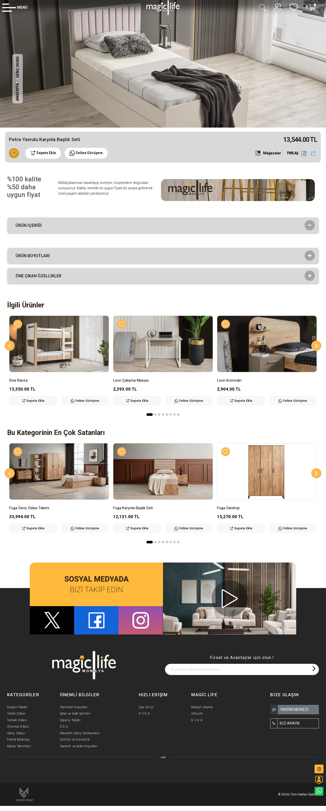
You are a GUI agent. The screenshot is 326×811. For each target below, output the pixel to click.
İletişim (197, 713)
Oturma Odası (18, 726)
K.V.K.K (144, 713)
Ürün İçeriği (30, 225)
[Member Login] (15, 7)
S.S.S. (64, 726)
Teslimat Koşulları (74, 707)
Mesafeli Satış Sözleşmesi (80, 733)
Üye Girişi (146, 707)
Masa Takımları (19, 746)
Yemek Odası (17, 720)
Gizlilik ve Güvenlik (75, 739)
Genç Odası (18, 67)
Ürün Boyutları (34, 256)
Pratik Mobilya (18, 739)
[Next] (316, 346)
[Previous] (10, 346)
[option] (163, 64)
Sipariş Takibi (70, 720)
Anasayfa (18, 92)
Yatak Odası (16, 713)
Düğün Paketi (17, 707)
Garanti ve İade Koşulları (79, 746)
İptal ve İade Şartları (75, 713)
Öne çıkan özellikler (40, 276)
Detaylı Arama (202, 707)
